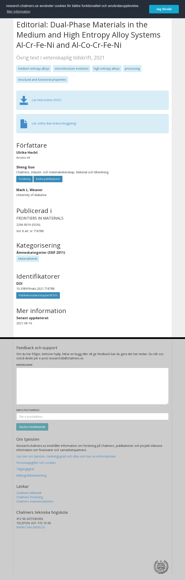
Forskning (24, 179)
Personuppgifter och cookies (36, 463)
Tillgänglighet (25, 469)
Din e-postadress (27, 410)
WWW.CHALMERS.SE (30, 527)
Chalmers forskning (29, 497)
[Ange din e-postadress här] (92, 416)
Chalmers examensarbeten (34, 501)
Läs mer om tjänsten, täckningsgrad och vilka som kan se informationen (66, 456)
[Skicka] (32, 426)
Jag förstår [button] (164, 9)
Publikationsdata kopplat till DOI (38, 295)
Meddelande (24, 364)
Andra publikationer (48, 179)
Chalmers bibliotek (29, 493)
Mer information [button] (18, 11)
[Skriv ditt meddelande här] (92, 386)
